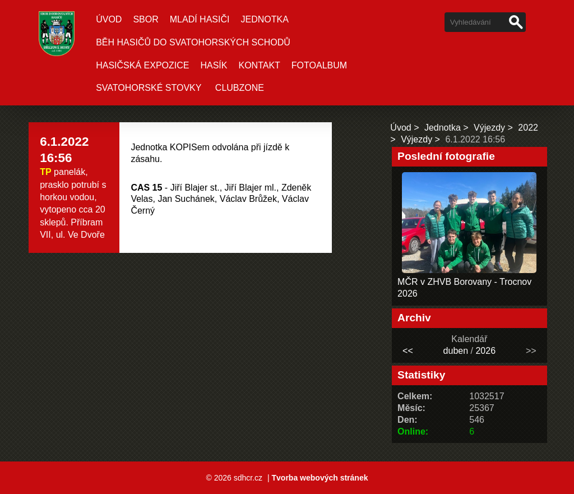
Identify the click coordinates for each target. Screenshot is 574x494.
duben (456, 351)
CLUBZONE (239, 88)
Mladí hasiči (200, 19)
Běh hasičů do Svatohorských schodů (193, 42)
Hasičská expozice (142, 65)
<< (407, 351)
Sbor (145, 19)
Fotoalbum (319, 65)
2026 (485, 351)
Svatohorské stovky (148, 88)
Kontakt (259, 65)
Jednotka (264, 19)
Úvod (109, 19)
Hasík (213, 65)
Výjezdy (489, 127)
